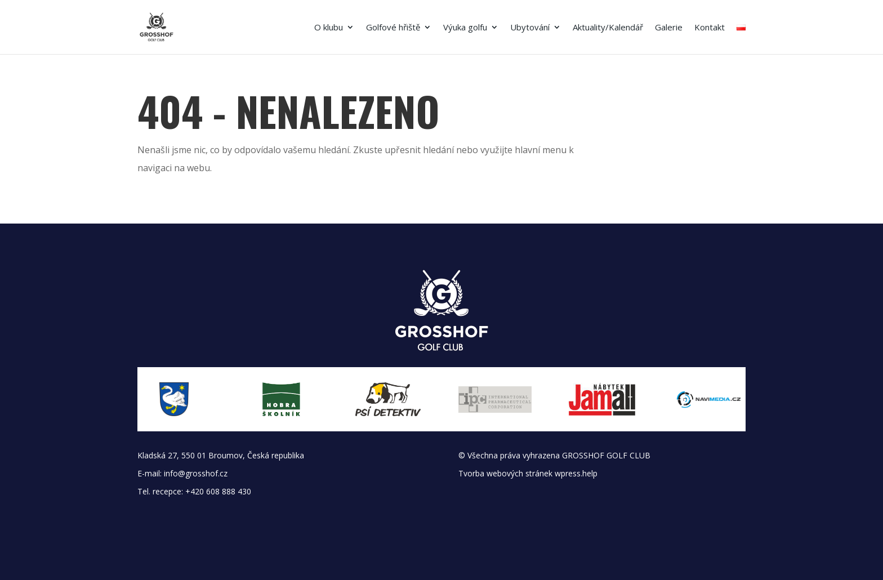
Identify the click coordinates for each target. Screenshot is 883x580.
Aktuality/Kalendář (608, 28)
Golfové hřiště (393, 28)
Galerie (669, 28)
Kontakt (709, 28)
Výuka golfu (465, 28)
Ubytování (530, 28)
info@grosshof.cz (196, 473)
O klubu (328, 28)
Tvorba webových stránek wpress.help (527, 473)
